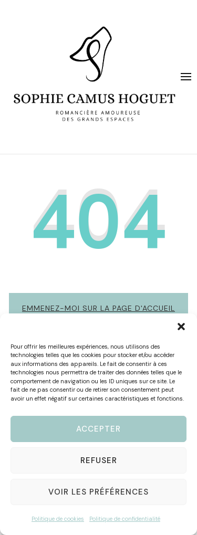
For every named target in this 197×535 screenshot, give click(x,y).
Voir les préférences (98, 492)
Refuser (98, 460)
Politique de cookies (58, 518)
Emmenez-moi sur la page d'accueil (98, 308)
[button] (181, 326)
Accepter (98, 429)
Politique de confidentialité (124, 518)
